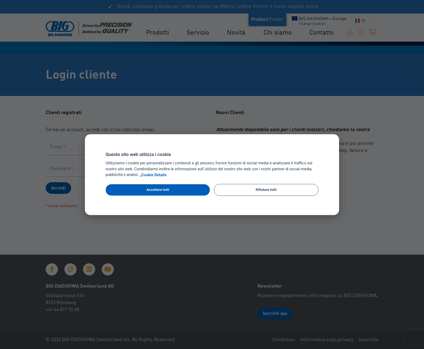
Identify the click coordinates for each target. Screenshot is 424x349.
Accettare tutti (158, 190)
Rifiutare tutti (266, 190)
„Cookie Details (153, 175)
